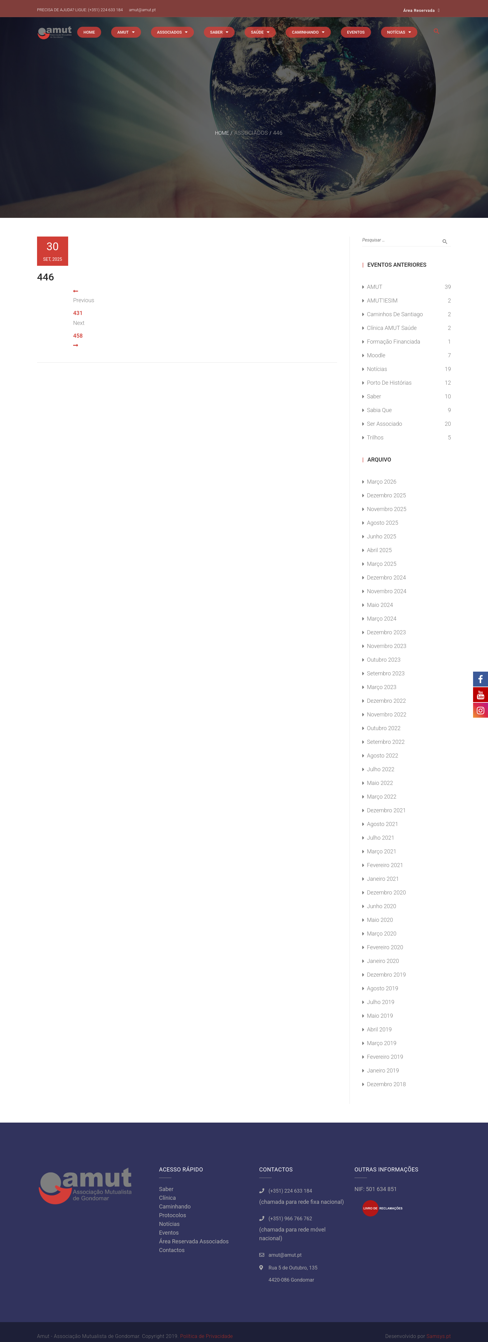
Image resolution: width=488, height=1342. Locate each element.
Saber (374, 396)
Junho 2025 (381, 536)
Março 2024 (381, 618)
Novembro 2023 (386, 646)
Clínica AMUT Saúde (392, 328)
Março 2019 (381, 1043)
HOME (89, 32)
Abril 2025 (379, 550)
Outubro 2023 (384, 659)
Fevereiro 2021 (385, 865)
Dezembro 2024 (386, 577)
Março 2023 (381, 687)
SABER (216, 32)
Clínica (167, 1197)
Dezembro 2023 (386, 632)
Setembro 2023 (386, 673)
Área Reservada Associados (194, 1241)
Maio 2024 (380, 605)
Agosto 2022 (382, 755)
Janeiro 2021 (383, 878)
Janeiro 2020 (383, 961)
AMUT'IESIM (382, 300)
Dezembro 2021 (386, 810)
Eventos (169, 1232)
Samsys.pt (439, 1336)
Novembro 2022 (386, 714)
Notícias (377, 369)
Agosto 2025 (382, 522)
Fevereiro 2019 (385, 1056)
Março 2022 (381, 796)
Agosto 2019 (382, 988)
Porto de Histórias (389, 382)
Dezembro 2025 (386, 495)
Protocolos (172, 1215)
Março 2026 (381, 481)
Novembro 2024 (386, 591)
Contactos (172, 1250)
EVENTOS (356, 32)
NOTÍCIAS (396, 32)
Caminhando (175, 1206)
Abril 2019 (379, 1029)
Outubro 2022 (384, 728)
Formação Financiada (393, 341)
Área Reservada (419, 10)
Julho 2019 (380, 1002)
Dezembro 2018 (386, 1084)
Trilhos (375, 437)
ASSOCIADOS (169, 32)
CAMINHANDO (305, 32)
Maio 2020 (380, 920)
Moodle (376, 355)
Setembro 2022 (386, 742)
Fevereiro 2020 (385, 947)
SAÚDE (257, 32)
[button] (436, 32)
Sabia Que (379, 410)
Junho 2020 (381, 906)
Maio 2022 (380, 783)
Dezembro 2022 (386, 700)
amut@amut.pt (142, 9)
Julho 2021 (380, 837)
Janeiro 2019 (383, 1070)
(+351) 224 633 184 (105, 9)
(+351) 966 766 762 (290, 1219)
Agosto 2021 (382, 824)
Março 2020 (381, 933)
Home (222, 133)
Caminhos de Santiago (395, 314)
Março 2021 (381, 851)
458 (78, 335)
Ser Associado (384, 423)
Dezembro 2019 (386, 974)
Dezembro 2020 (386, 892)
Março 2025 (381, 564)
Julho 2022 (380, 769)
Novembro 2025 (386, 509)
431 (78, 313)
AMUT (123, 32)
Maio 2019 (380, 1015)
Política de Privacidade (206, 1336)
